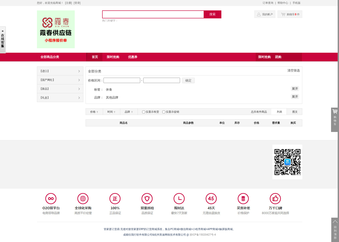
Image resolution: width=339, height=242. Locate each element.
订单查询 (268, 2)
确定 (188, 80)
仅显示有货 (152, 111)
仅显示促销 (172, 111)
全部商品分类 (49, 57)
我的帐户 (267, 14)
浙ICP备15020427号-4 (203, 234)
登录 (77, 2)
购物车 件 (290, 14)
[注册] (68, 2)
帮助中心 (283, 2)
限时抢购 (264, 57)
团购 (278, 57)
